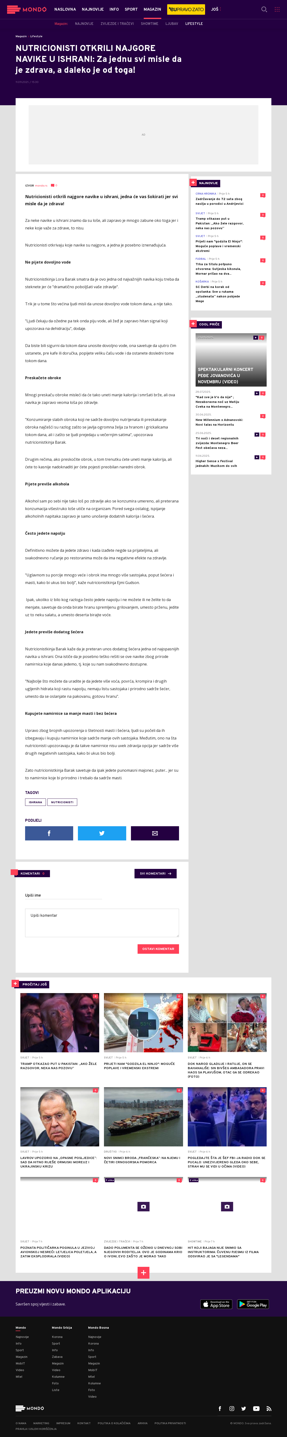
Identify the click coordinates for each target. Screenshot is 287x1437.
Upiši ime (33, 895)
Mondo (21, 1328)
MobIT (20, 1364)
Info (19, 1344)
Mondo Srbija (62, 1328)
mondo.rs (41, 185)
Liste (55, 1390)
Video (20, 1370)
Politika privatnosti (170, 1423)
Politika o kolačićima (114, 1423)
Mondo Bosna (98, 1328)
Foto (55, 1384)
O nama (21, 1423)
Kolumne (58, 1377)
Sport (20, 1350)
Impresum (63, 1423)
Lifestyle (36, 36)
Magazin (21, 36)
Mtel (19, 1377)
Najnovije (22, 1337)
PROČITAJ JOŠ (34, 985)
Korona (57, 1337)
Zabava (57, 1357)
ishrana (35, 802)
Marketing (41, 1423)
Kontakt (84, 1423)
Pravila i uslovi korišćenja (36, 1429)
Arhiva (143, 1423)
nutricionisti (62, 802)
